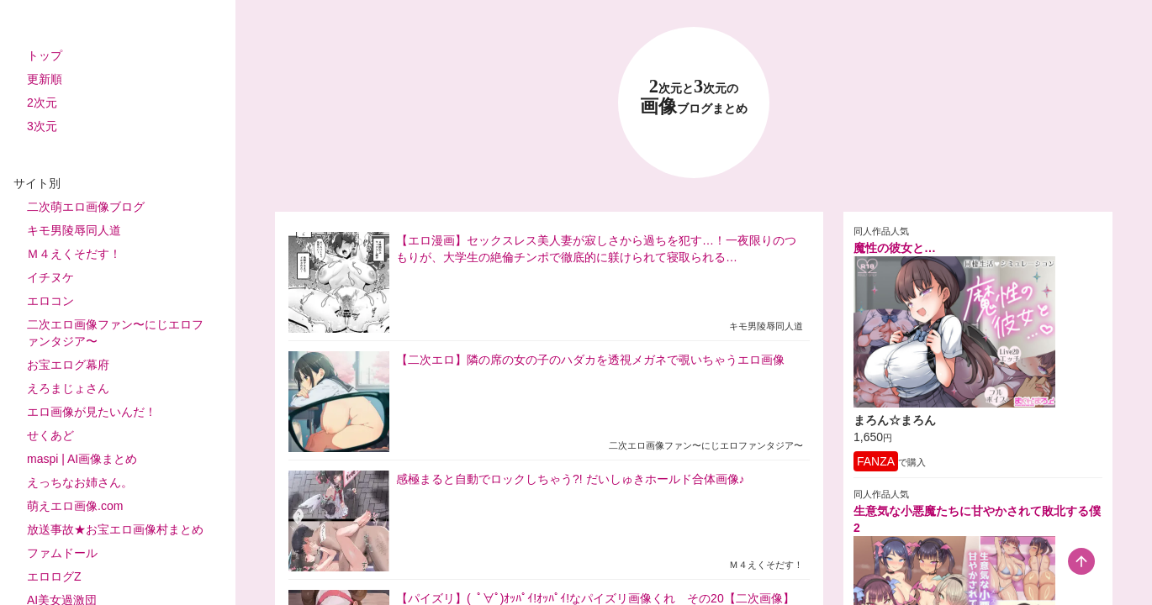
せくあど (50, 435)
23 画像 (694, 97)
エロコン (50, 301)
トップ (44, 55)
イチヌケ (50, 277)
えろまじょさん (68, 388)
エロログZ (54, 576)
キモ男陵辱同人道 (74, 230)
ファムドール (62, 553)
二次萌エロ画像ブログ (86, 206)
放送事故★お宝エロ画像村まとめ (115, 529)
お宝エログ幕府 (68, 364)
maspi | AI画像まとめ (82, 459)
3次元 (42, 126)
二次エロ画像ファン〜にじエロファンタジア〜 (115, 333)
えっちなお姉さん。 (80, 482)
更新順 (44, 79)
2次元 (42, 102)
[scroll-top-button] (1081, 561)
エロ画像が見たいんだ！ (91, 411)
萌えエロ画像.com (75, 506)
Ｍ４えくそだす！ (74, 253)
